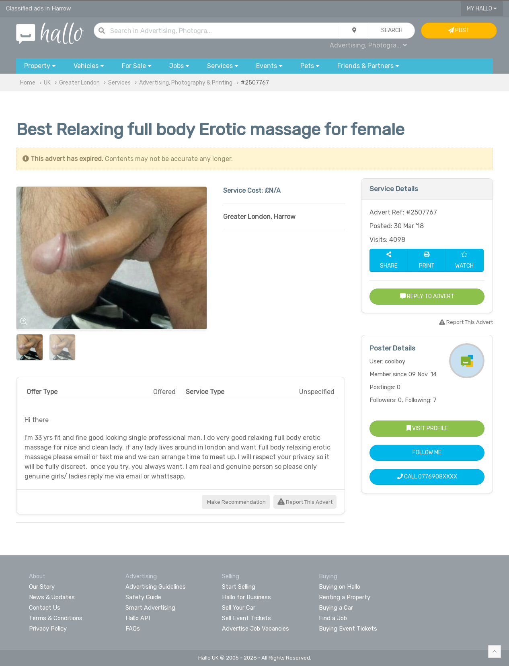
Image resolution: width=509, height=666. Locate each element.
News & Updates (52, 597)
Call (427, 476)
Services (119, 82)
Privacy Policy (48, 628)
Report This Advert (304, 502)
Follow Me (427, 452)
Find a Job (333, 618)
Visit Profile (427, 428)
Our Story (42, 586)
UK (47, 82)
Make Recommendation (236, 502)
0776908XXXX (437, 476)
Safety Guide (143, 597)
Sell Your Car (238, 607)
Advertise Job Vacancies (255, 628)
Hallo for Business (246, 597)
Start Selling (238, 586)
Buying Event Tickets (348, 628)
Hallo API (137, 618)
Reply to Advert (427, 296)
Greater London (79, 82)
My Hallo (482, 8)
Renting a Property (344, 597)
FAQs (132, 628)
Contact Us (44, 607)
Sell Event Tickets (246, 618)
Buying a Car (336, 607)
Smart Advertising (150, 607)
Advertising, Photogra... (368, 45)
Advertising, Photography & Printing (185, 82)
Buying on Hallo (339, 586)
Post (459, 30)
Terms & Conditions (55, 618)
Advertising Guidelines (155, 586)
